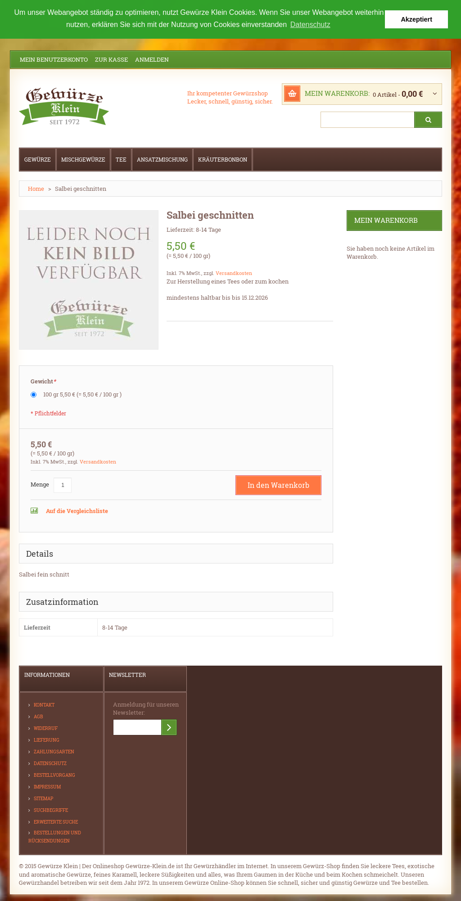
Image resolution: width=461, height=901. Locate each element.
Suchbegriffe (51, 810)
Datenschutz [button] (310, 24)
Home (36, 188)
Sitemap (43, 798)
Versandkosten (234, 272)
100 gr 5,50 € (82, 394)
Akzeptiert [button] (416, 19)
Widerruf (46, 728)
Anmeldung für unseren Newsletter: (146, 708)
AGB (38, 716)
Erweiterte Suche (56, 821)
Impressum (47, 786)
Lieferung (46, 740)
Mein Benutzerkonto (54, 59)
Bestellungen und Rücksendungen (54, 836)
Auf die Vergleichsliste (76, 510)
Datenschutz (50, 763)
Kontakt (44, 704)
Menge (40, 484)
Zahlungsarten (54, 751)
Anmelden (152, 59)
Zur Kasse (111, 59)
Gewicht (43, 381)
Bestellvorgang (54, 775)
